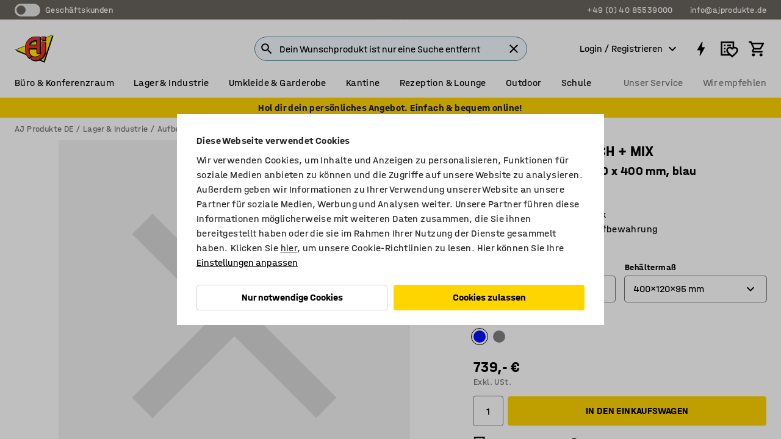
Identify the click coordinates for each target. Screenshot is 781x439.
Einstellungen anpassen (247, 262)
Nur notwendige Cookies (292, 297)
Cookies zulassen (489, 297)
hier (289, 248)
